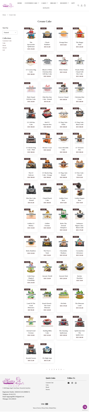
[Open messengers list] (85, 407)
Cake (4, 43)
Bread (4, 46)
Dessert (5, 48)
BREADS (54, 3)
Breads (47, 387)
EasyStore (28, 388)
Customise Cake (7, 41)
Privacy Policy (45, 408)
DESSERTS (64, 3)
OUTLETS (46, 8)
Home (4, 15)
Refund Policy (52, 408)
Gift (4, 50)
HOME (19, 3)
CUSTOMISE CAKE (32, 3)
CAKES (44, 3)
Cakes (47, 385)
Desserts (48, 390)
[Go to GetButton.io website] (85, 410)
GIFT (73, 3)
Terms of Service (37, 408)
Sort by (5, 28)
